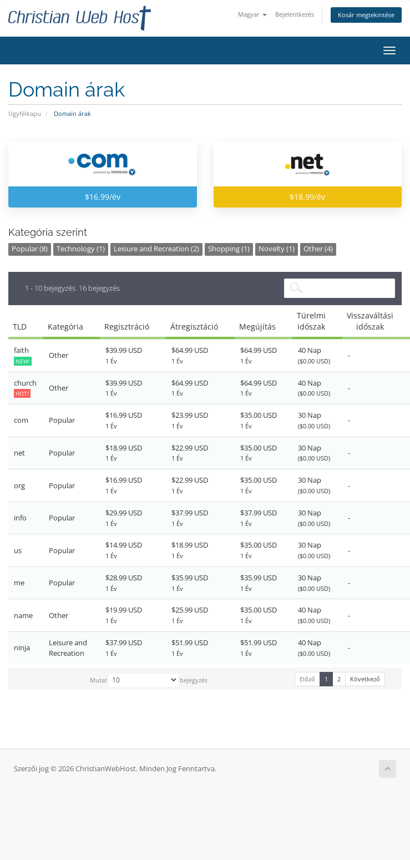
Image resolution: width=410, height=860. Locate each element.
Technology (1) (81, 249)
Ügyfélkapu (24, 113)
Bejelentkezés (294, 14)
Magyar (252, 14)
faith (23, 355)
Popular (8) (30, 249)
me (19, 583)
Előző (307, 679)
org (19, 485)
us (18, 550)
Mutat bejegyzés (148, 680)
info (20, 518)
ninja (22, 647)
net (19, 453)
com (21, 420)
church (25, 388)
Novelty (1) (277, 249)
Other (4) (318, 249)
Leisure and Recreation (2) (156, 249)
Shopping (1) (229, 249)
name (23, 615)
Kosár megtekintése (366, 15)
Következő (365, 679)
